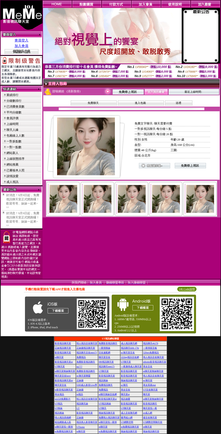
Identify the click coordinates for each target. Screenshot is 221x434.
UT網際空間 (127, 422)
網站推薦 (12, 164)
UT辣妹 (58, 408)
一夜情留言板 (150, 348)
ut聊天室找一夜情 (108, 422)
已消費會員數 (15, 106)
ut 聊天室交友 (128, 352)
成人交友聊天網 (129, 413)
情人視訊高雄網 (63, 417)
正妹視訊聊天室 (63, 348)
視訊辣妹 (103, 380)
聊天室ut (125, 394)
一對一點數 (13, 147)
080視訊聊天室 (106, 362)
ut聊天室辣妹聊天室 (65, 371)
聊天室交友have (63, 375)
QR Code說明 (187, 289)
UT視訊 (58, 403)
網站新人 (12, 153)
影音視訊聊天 (150, 403)
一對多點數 (13, 141)
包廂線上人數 (15, 135)
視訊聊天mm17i (106, 366)
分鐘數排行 (13, 100)
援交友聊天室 (150, 417)
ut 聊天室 (147, 380)
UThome (81, 427)
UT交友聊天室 (150, 389)
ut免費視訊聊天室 (130, 426)
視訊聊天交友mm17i (87, 352)
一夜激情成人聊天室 (131, 366)
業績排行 (12, 95)
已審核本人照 (15, 170)
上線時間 (12, 124)
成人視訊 (12, 182)
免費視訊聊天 (106, 385)
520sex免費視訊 (151, 352)
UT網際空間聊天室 (152, 422)
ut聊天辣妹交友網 (108, 394)
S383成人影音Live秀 (87, 385)
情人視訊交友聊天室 (87, 343)
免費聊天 (93, 103)
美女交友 (147, 366)
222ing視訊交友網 (130, 357)
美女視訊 (59, 394)
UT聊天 (102, 408)
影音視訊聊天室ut (64, 362)
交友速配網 (104, 352)
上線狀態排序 (15, 158)
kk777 (79, 366)
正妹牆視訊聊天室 (86, 348)
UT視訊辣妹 (105, 403)
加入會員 (21, 46)
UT (78, 408)
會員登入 (21, 40)
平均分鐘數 (13, 112)
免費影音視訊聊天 (108, 343)
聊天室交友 (104, 357)
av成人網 (147, 413)
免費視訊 (81, 357)
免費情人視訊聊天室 (109, 417)
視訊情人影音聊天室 (87, 422)
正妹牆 (80, 380)
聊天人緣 (12, 129)
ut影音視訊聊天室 (64, 389)
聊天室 (146, 394)
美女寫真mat (149, 385)
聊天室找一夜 (150, 408)
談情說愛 (12, 176)
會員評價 (12, 118)
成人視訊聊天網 (129, 343)
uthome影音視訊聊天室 (154, 362)
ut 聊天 (124, 385)
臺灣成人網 (126, 417)
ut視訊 (80, 394)
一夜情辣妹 (104, 348)
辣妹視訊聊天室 (129, 380)
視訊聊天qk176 (150, 343)
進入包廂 (140, 103)
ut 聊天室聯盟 (83, 375)
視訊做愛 (125, 399)
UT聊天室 (126, 362)
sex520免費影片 (63, 399)
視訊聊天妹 (82, 403)
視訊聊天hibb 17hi (130, 348)
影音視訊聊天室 (63, 343)
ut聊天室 (59, 357)
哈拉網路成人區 (63, 422)
